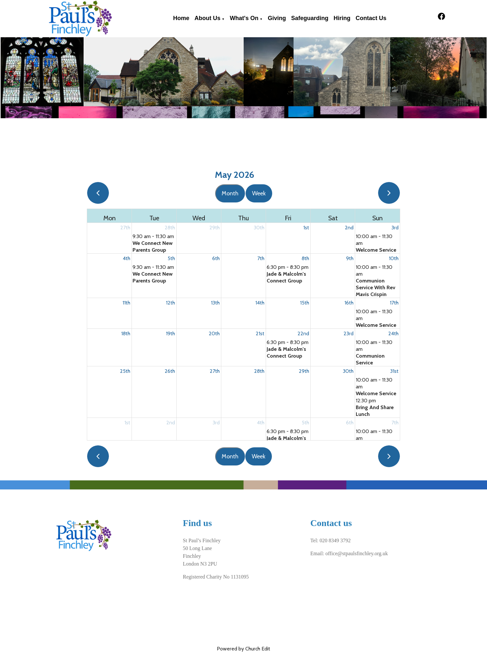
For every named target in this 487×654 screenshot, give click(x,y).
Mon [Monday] (109, 218)
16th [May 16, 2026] (349, 303)
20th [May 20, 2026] (214, 333)
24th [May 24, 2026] (393, 333)
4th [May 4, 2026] (126, 258)
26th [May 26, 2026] (170, 371)
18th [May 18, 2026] (125, 333)
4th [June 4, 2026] (260, 422)
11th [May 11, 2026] (126, 303)
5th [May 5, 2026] (171, 258)
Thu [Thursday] (243, 218)
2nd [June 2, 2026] (170, 422)
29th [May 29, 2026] (304, 371)
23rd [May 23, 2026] (348, 333)
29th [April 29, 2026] (214, 227)
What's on (244, 18)
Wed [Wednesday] (198, 218)
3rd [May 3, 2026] (395, 227)
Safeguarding (309, 18)
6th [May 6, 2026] (216, 258)
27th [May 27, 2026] (215, 371)
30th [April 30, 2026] (259, 227)
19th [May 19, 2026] (170, 333)
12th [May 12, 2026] (170, 303)
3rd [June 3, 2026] (216, 422)
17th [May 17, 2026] (394, 303)
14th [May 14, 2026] (259, 303)
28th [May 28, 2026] (259, 371)
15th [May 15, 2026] (304, 303)
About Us (207, 18)
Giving (277, 18)
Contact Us (370, 18)
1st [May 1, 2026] (306, 227)
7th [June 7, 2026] (395, 422)
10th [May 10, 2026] (394, 258)
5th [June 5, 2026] (305, 422)
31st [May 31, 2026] (394, 371)
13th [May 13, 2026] (215, 303)
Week (259, 193)
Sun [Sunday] (377, 218)
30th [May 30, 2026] (348, 371)
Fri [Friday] (288, 218)
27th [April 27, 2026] (125, 227)
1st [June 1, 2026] (127, 422)
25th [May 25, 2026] (125, 371)
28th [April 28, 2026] (170, 227)
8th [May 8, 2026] (305, 258)
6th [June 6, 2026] (350, 422)
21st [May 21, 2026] (260, 333)
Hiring (341, 18)
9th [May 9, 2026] (350, 258)
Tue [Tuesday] (154, 218)
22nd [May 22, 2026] (303, 333)
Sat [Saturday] (333, 218)
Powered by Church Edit (243, 649)
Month (230, 193)
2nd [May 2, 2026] (349, 227)
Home (181, 18)
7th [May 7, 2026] (260, 258)
